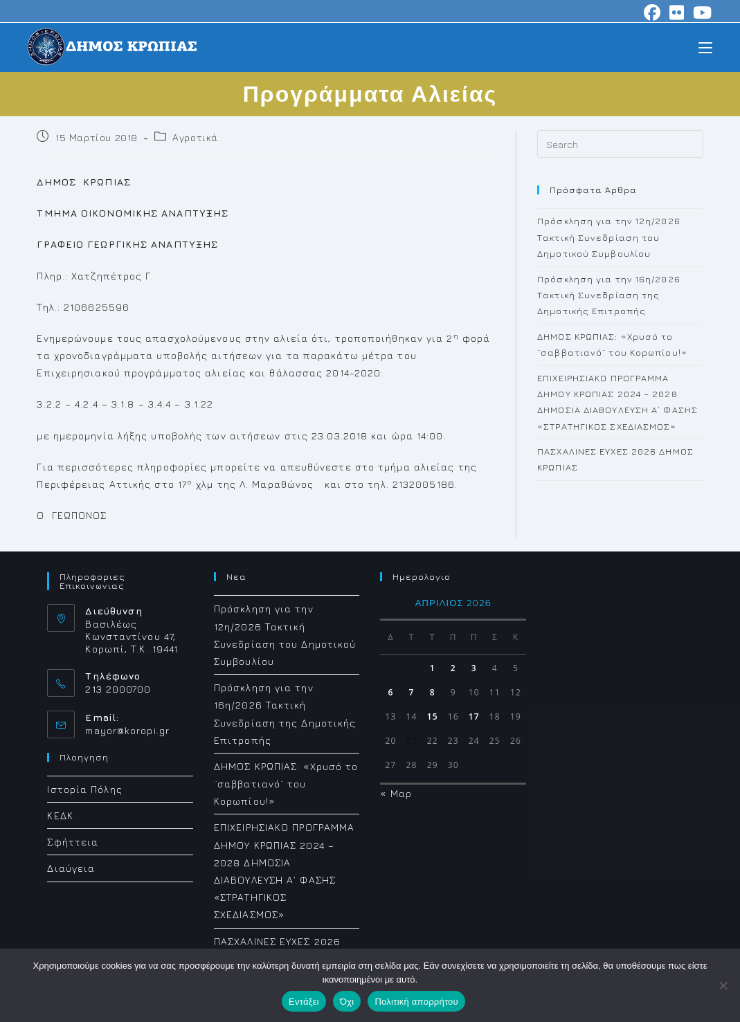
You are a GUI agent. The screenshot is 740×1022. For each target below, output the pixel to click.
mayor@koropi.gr (127, 730)
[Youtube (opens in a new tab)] (700, 12)
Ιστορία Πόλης (84, 789)
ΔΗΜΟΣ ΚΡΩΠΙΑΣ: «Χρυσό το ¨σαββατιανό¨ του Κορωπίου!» (286, 783)
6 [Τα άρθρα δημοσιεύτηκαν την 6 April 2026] (391, 692)
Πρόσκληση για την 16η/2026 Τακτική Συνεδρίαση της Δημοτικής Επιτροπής (608, 295)
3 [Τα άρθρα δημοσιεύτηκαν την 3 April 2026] (474, 668)
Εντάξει (304, 1001)
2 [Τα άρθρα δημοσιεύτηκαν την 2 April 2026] (453, 668)
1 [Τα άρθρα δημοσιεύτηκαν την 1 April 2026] (432, 668)
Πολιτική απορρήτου (416, 1001)
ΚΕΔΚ (60, 815)
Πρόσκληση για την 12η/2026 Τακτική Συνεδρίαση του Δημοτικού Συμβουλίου (608, 237)
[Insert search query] (620, 144)
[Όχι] (723, 985)
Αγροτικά (195, 137)
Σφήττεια (72, 842)
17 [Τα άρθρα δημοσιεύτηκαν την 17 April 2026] (474, 716)
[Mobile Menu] (705, 46)
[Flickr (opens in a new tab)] (677, 12)
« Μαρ (396, 793)
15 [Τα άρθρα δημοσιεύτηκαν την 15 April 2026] (432, 716)
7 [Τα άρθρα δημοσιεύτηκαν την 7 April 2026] (412, 692)
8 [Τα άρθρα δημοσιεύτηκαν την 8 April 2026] (432, 692)
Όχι (347, 1001)
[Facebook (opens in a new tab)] (652, 12)
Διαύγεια (71, 868)
